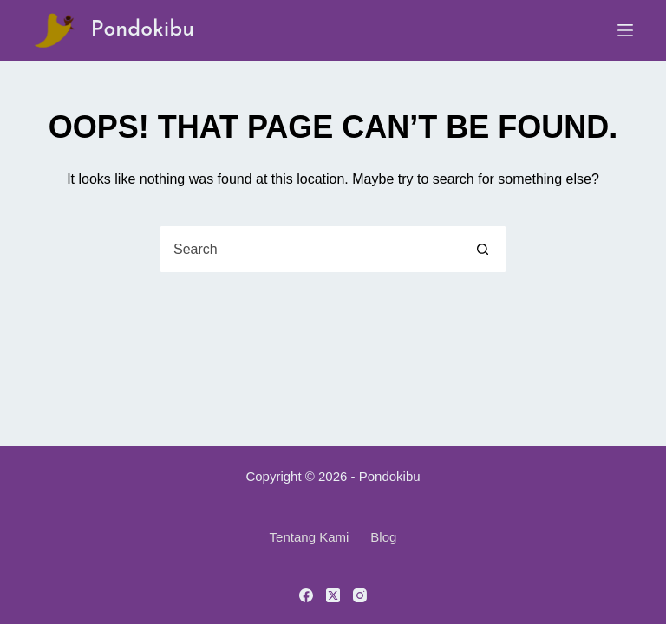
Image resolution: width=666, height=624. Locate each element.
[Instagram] (360, 595)
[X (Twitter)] (333, 595)
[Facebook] (306, 595)
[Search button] (483, 249)
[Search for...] (310, 249)
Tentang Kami (309, 537)
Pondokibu (142, 30)
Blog (383, 537)
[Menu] (625, 30)
